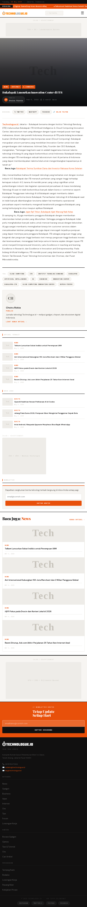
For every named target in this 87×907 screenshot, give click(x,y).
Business (6, 793)
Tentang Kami (8, 870)
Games (5, 842)
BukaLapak (73, 274)
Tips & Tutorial (8, 847)
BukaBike (43, 279)
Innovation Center (61, 279)
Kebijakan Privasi (9, 890)
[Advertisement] (43, 63)
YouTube (51, 903)
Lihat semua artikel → (16, 322)
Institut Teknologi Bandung (50, 274)
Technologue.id (10, 124)
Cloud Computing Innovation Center (38, 284)
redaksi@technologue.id (15, 767)
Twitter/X (37, 903)
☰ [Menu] (82, 13)
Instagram (23, 903)
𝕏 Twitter (18, 112)
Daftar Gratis (43, 503)
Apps (4, 798)
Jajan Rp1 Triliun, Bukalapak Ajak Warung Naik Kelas (49, 211)
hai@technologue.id (13, 770)
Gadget (5, 789)
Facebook (46, 112)
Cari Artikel (7, 856)
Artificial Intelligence (16, 279)
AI (33, 279)
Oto (4, 808)
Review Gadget (9, 837)
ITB (31, 274)
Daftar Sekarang (43, 730)
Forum (5, 818)
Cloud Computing (17, 274)
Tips (4, 813)
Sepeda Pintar (66, 284)
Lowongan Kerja (9, 823)
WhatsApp (33, 112)
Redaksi (5, 875)
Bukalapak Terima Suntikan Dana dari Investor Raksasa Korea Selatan (49, 168)
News (6, 87)
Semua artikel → (77, 519)
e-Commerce (28, 87)
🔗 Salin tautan (60, 112)
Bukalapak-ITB (11, 284)
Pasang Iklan (8, 885)
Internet (16, 87)
